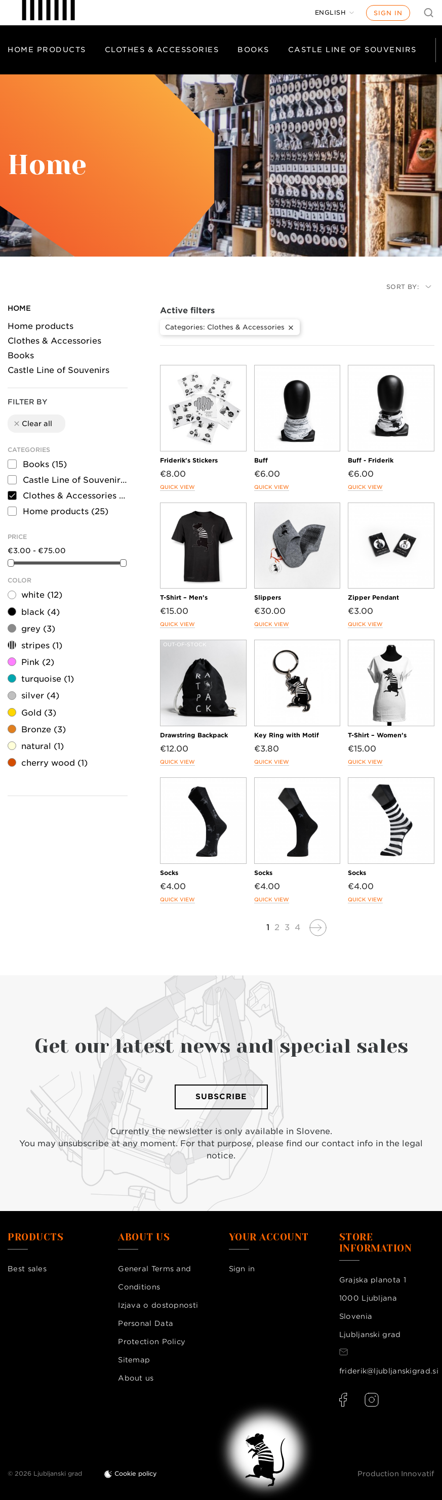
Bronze (43, 729)
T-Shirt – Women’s (377, 735)
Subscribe (221, 1096)
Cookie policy (135, 1473)
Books (253, 50)
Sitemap (134, 1360)
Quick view (177, 487)
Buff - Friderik (370, 460)
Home (19, 308)
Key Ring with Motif (286, 735)
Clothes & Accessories (162, 50)
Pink (37, 662)
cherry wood (54, 763)
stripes (41, 645)
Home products (47, 50)
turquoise (47, 679)
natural (42, 746)
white (41, 595)
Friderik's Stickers (189, 460)
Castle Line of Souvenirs (352, 50)
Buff (261, 460)
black (40, 612)
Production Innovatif (395, 1474)
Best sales (27, 1269)
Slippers (267, 597)
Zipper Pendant (373, 597)
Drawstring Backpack (194, 735)
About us (135, 1378)
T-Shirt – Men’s (184, 597)
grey (38, 629)
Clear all (32, 424)
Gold (38, 713)
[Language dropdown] (334, 12)
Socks (169, 873)
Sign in (388, 13)
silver (40, 695)
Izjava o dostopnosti (158, 1305)
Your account (269, 1237)
